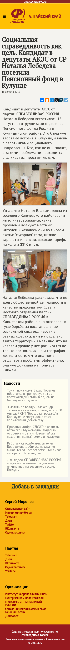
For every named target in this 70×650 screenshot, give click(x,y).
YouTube (10, 571)
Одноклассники (15, 532)
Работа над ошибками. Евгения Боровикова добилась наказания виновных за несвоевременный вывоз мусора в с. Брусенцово (32, 448)
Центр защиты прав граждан (24, 597)
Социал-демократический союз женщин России (25, 610)
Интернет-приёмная (18, 512)
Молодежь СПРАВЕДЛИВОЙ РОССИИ (23, 603)
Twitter (10, 524)
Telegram (11, 516)
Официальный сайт (17, 508)
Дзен (8, 520)
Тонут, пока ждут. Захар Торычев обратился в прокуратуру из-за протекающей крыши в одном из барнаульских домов (30, 395)
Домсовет (11, 616)
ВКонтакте (12, 528)
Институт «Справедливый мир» (26, 593)
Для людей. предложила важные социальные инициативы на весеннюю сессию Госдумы (32, 465)
